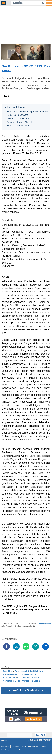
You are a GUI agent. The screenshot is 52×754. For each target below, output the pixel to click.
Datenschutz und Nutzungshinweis (25, 746)
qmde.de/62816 (44, 623)
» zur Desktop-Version (39, 740)
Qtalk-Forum (5, 740)
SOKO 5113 (9, 677)
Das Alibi (7, 671)
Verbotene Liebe (11, 681)
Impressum (5, 746)
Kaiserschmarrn (11, 674)
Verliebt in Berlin (31, 681)
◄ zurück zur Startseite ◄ (26, 690)
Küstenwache (29, 674)
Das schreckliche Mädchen (29, 671)
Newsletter (18, 750)
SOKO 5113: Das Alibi (28, 677)
